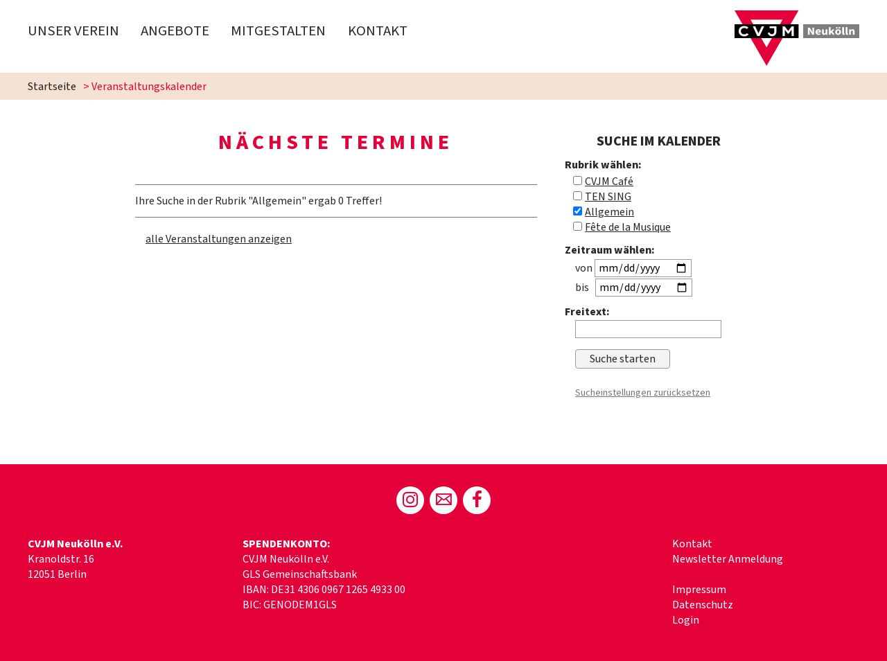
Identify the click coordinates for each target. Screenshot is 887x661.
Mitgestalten (278, 31)
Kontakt (377, 31)
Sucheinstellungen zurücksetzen (642, 392)
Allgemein (609, 212)
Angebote (175, 31)
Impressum (699, 589)
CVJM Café (609, 181)
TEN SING (608, 196)
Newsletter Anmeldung (727, 559)
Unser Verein (73, 31)
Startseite (52, 86)
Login (685, 620)
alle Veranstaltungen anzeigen (219, 239)
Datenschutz (702, 604)
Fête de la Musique (628, 227)
